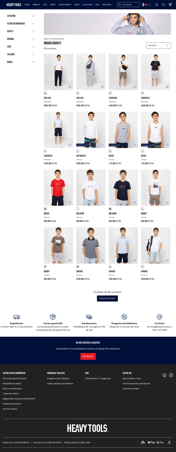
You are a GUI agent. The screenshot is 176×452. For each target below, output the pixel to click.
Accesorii (87, 4)
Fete (45, 4)
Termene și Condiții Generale (47, 442)
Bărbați (36, 4)
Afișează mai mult (107, 298)
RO (145, 4)
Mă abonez (88, 356)
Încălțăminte (65, 4)
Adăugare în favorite (70, 87)
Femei (27, 4)
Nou (97, 4)
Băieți (52, 4)
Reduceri (107, 4)
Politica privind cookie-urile (77, 442)
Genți (76, 4)
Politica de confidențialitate (16, 442)
